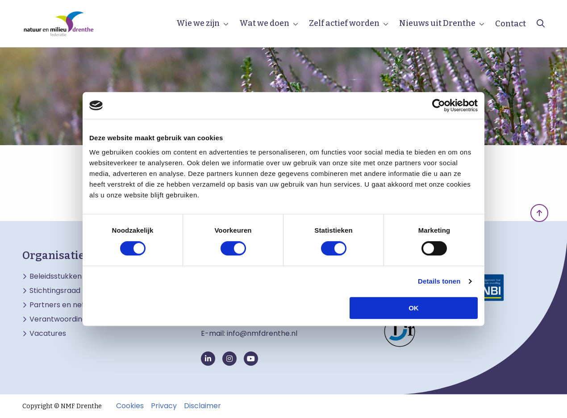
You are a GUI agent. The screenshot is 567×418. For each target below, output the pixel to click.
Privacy (164, 406)
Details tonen (439, 281)
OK (414, 308)
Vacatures (47, 333)
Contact (510, 24)
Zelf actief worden (344, 23)
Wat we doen (264, 23)
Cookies (130, 406)
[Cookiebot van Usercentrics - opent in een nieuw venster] (439, 105)
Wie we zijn (198, 23)
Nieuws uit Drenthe (437, 23)
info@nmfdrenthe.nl (262, 333)
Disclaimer (202, 406)
